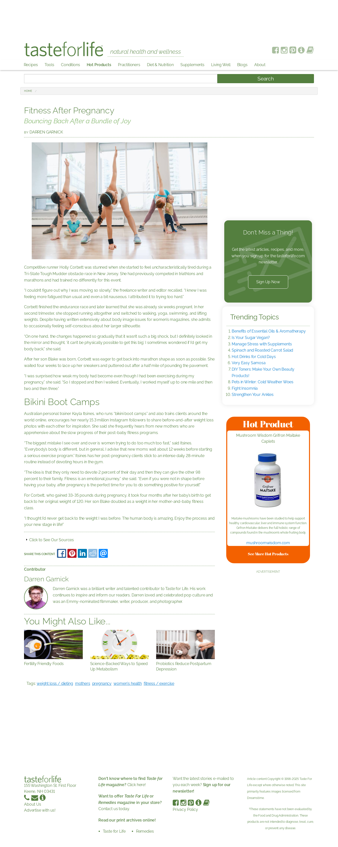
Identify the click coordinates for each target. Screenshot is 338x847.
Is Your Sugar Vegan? (251, 337)
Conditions (70, 64)
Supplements (192, 64)
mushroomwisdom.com (268, 542)
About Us (32, 804)
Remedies (145, 831)
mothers (82, 683)
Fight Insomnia (245, 388)
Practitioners (129, 64)
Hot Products (99, 64)
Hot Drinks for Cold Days (254, 356)
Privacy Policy (185, 809)
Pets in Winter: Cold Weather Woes (262, 382)
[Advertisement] (169, 17)
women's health (127, 683)
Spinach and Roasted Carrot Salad (262, 350)
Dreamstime (255, 798)
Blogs (242, 64)
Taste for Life (114, 831)
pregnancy (102, 683)
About (259, 64)
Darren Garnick (46, 132)
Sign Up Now (268, 282)
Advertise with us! (40, 810)
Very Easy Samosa (248, 362)
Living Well (220, 64)
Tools (49, 64)
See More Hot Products (268, 554)
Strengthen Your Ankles (252, 394)
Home (28, 91)
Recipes (31, 64)
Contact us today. (130, 802)
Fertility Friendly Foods (44, 663)
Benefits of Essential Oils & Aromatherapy (269, 331)
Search (265, 79)
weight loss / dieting (55, 683)
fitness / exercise (159, 683)
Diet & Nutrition (160, 64)
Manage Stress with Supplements (262, 344)
